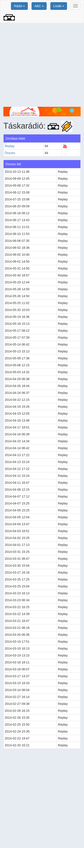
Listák (58, 6)
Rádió (19, 6)
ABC (39, 6)
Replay (10, 146)
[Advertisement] (42, 65)
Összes (10, 153)
